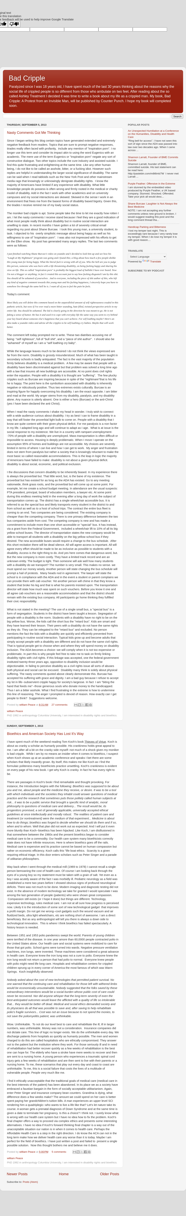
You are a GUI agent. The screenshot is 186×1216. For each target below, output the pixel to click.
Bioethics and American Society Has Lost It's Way (45, 734)
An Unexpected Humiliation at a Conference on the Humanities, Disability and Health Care (153, 133)
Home (64, 1174)
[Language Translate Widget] (147, 257)
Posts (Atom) (30, 1181)
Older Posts (109, 1174)
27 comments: (60, 704)
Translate (151, 261)
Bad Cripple (27, 78)
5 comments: (59, 1151)
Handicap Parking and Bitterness (147, 226)
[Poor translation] (14, 24)
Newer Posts (17, 1174)
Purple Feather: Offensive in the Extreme (151, 183)
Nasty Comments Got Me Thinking (33, 133)
